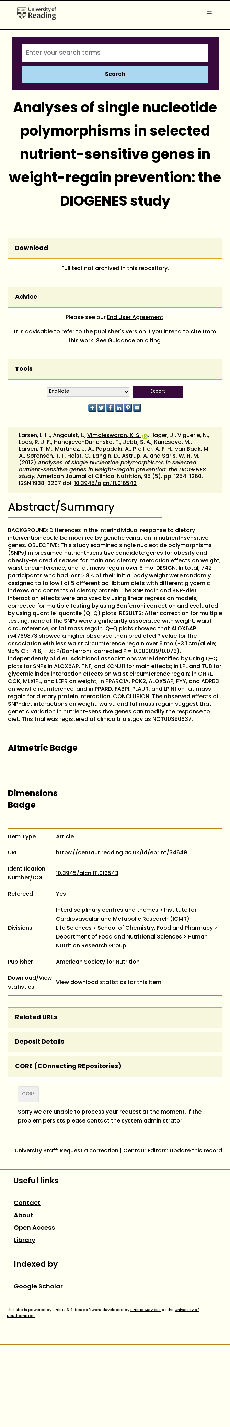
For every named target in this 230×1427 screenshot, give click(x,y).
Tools (24, 369)
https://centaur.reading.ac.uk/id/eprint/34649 (121, 853)
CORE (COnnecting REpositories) (68, 1066)
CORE (28, 1094)
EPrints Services (145, 1310)
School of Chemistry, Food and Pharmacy (155, 928)
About (23, 1215)
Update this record (196, 1151)
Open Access (34, 1228)
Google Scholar (38, 1286)
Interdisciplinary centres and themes (107, 910)
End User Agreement (135, 317)
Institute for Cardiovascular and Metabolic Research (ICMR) (126, 915)
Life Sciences (74, 928)
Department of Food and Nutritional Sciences (119, 937)
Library (24, 1240)
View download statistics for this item (108, 982)
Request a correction (89, 1151)
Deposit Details (39, 1042)
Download (31, 248)
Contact (27, 1203)
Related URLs (36, 1017)
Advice (26, 297)
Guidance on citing (134, 340)
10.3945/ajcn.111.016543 (105, 483)
